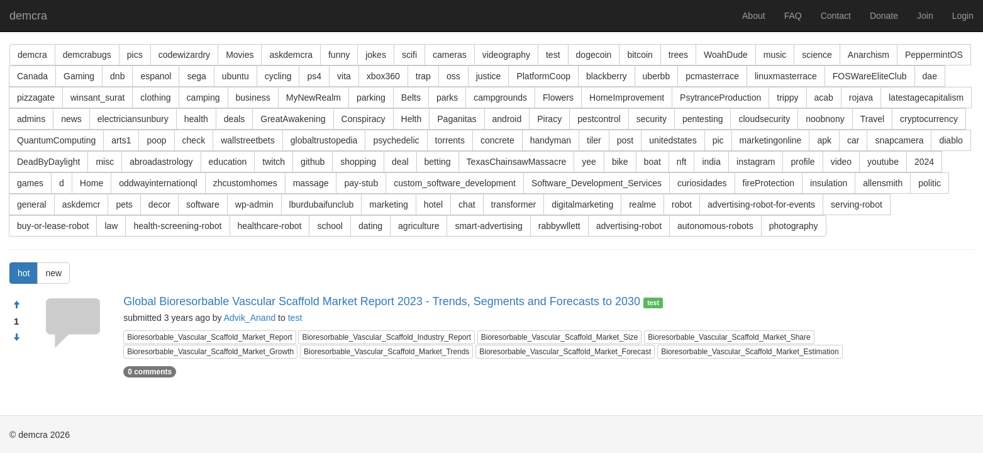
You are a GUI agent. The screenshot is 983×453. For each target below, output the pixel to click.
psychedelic (396, 140)
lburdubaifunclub (321, 204)
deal (400, 162)
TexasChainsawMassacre (517, 162)
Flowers (558, 97)
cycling (278, 76)
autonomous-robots (715, 226)
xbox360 (383, 76)
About (753, 16)
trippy (787, 97)
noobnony (825, 119)
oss (453, 76)
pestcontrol (598, 119)
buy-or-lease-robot (53, 226)
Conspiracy (364, 119)
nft (682, 162)
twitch (273, 162)
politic (929, 183)
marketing (388, 204)
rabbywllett (559, 226)
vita (344, 76)
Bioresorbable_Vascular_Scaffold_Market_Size (559, 337)
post (625, 140)
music (775, 55)
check (194, 140)
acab (823, 97)
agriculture (418, 226)
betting (438, 162)
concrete (497, 140)
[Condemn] (16, 337)
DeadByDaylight (48, 162)
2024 (924, 162)
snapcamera (899, 140)
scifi (409, 55)
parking (371, 97)
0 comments (150, 371)
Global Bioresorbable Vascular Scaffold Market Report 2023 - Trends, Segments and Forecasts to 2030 (381, 301)
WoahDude (726, 55)
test (553, 55)
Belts (411, 97)
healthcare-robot (270, 226)
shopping (358, 162)
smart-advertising (488, 226)
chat (466, 204)
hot (24, 273)
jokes (375, 55)
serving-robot (856, 204)
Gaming (79, 76)
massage (311, 183)
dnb (117, 76)
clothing (155, 97)
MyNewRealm (313, 97)
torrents (450, 140)
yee (589, 162)
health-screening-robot (177, 226)
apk (824, 140)
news (71, 119)
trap (423, 76)
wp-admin (254, 204)
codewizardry (184, 55)
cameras (450, 55)
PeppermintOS (934, 55)
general (32, 204)
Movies (239, 55)
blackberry (606, 76)
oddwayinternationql (158, 183)
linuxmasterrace (786, 76)
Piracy (549, 119)
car (853, 140)
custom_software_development (455, 183)
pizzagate (36, 97)
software (202, 204)
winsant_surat (97, 97)
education (228, 162)
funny (339, 55)
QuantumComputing (56, 140)
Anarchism (868, 55)
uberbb (656, 76)
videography (506, 55)
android (507, 119)
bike (620, 162)
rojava (861, 97)
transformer (513, 204)
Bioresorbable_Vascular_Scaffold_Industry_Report (386, 337)
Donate (884, 16)
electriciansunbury (133, 119)
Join (925, 16)
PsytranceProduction (720, 97)
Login (963, 16)
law (111, 226)
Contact (836, 16)
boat (652, 162)
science (816, 55)
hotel (433, 204)
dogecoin (594, 55)
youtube (883, 162)
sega (196, 76)
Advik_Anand (250, 318)
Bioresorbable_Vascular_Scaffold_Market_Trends (386, 351)
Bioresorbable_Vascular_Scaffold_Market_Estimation (749, 351)
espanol (155, 76)
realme (642, 204)
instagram (755, 162)
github (313, 162)
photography (793, 226)
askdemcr (81, 204)
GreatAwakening (292, 119)
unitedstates (673, 140)
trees (678, 55)
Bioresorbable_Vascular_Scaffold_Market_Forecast (565, 351)
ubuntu (235, 76)
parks (447, 97)
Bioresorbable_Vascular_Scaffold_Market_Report (209, 337)
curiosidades (702, 183)
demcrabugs (87, 55)
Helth (411, 119)
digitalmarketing (582, 204)
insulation (828, 183)
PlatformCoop (543, 76)
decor (159, 204)
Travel (872, 119)
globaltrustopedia (324, 140)
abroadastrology (161, 162)
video (841, 162)
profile (802, 162)
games (30, 183)
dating (370, 226)
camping (203, 97)
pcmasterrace (712, 76)
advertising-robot (629, 226)
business (253, 97)
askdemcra (290, 55)
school (329, 226)
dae (930, 76)
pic (718, 140)
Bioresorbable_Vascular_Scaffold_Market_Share (729, 337)
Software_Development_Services (596, 183)
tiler (594, 140)
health (196, 119)
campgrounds (500, 97)
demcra (28, 15)
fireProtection (768, 183)
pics (135, 55)
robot (682, 204)
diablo (950, 140)
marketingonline (771, 140)
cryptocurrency (929, 119)
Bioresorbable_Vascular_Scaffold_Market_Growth (210, 351)
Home (91, 183)
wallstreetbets (248, 140)
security (651, 119)
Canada (32, 76)
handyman (550, 140)
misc (105, 162)
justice (488, 76)
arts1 (121, 140)
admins (31, 119)
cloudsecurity (764, 119)
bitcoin (639, 55)
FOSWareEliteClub (870, 76)
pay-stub (361, 183)
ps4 (314, 76)
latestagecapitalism (926, 97)
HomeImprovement (626, 97)
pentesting (702, 119)
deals (234, 119)
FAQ (793, 16)
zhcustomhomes (245, 183)
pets (124, 204)
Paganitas (456, 119)
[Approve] (16, 305)
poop (156, 140)
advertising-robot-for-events (761, 204)
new (53, 273)
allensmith (882, 183)
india (711, 162)
